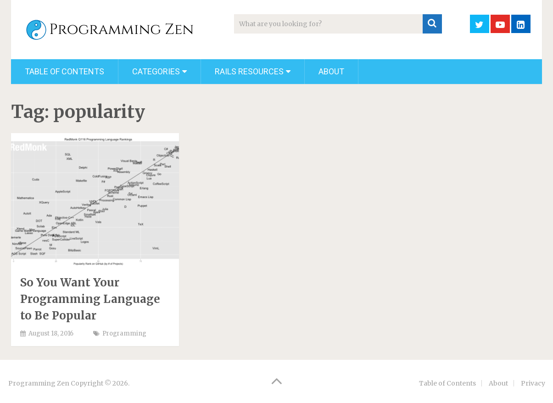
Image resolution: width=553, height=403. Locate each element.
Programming (124, 333)
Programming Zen (38, 383)
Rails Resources (249, 71)
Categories (156, 71)
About (331, 71)
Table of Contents (64, 71)
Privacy (533, 383)
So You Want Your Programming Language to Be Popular (90, 299)
